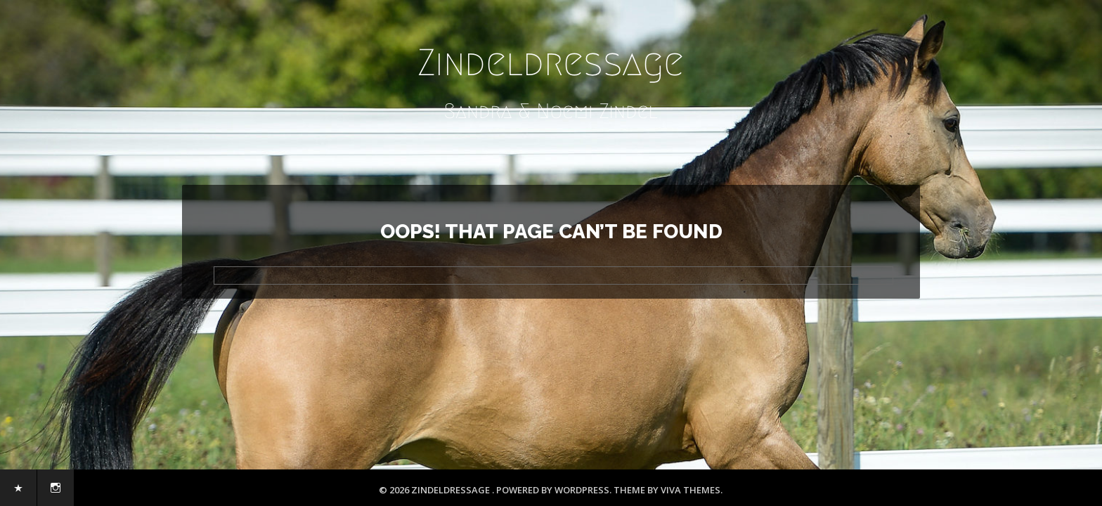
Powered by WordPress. (555, 490)
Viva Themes (690, 490)
